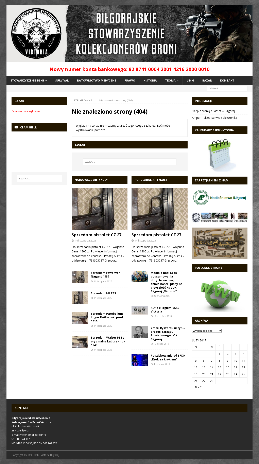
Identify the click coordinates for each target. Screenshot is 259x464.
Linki (190, 80)
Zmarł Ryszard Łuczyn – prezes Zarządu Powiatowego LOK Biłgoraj (168, 333)
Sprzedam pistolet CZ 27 (96, 234)
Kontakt (227, 80)
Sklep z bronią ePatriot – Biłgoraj (213, 111)
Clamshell (28, 127)
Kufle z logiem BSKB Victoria (165, 309)
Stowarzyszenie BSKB (27, 80)
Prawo (129, 80)
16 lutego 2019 (161, 343)
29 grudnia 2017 (162, 295)
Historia (150, 80)
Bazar (207, 80)
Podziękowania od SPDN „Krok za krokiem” (168, 357)
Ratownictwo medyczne (96, 80)
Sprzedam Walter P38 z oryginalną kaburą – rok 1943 (108, 341)
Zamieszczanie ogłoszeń (26, 111)
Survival (62, 80)
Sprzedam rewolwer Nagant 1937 (105, 274)
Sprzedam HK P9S (103, 293)
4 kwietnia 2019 (162, 363)
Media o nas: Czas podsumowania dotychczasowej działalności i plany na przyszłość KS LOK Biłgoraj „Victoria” (167, 282)
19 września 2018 (163, 316)
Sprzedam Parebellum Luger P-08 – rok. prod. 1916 (107, 317)
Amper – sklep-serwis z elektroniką (214, 118)
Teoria (170, 80)
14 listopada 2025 (85, 240)
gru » (198, 386)
